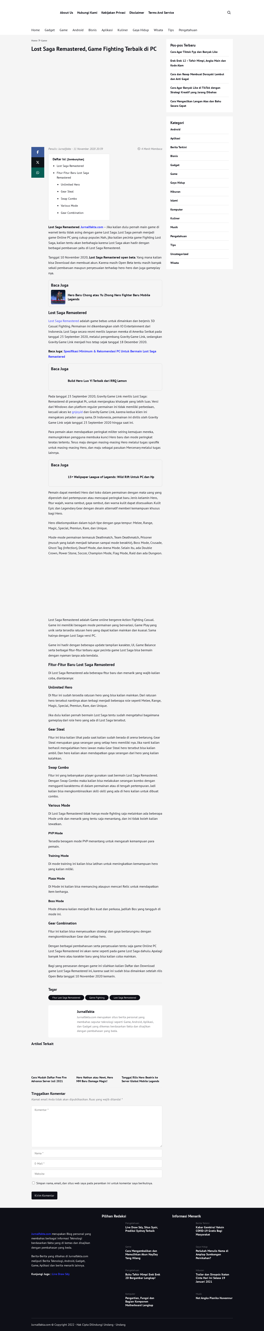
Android (78, 30)
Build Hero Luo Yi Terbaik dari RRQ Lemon (97, 381)
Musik (174, 227)
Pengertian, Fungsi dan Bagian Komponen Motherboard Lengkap (139, 1301)
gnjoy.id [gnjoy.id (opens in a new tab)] (77, 412)
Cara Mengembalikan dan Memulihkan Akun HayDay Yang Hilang (141, 1254)
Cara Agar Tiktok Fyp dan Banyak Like (194, 52)
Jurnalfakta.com (41, 1234)
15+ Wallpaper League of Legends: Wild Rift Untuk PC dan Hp (111, 477)
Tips (171, 30)
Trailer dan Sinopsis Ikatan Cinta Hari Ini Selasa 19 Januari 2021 (212, 1278)
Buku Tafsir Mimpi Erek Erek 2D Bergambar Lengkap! (142, 1276)
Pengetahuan (188, 30)
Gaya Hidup (141, 30)
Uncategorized (179, 254)
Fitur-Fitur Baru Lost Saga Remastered (73, 175)
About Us (66, 12)
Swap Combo (69, 198)
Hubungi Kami (87, 12)
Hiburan (175, 192)
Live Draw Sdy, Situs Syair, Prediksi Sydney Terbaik (141, 1229)
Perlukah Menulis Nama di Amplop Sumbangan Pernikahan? (212, 1254)
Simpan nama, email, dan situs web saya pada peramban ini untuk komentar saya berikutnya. (94, 1183)
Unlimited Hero (70, 184)
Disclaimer (136, 12)
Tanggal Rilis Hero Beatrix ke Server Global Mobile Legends (140, 1079)
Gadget (50, 30)
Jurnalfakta (64, 149)
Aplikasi (107, 30)
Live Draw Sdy (60, 1274)
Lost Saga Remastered (70, 166)
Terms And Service (161, 12)
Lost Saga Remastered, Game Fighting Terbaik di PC (94, 48)
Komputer (176, 209)
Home (35, 30)
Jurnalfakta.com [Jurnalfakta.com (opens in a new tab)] (92, 227)
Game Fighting (96, 997)
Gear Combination (72, 213)
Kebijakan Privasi (113, 12)
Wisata (158, 30)
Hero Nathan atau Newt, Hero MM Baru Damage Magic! (94, 1079)
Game (64, 30)
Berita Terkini (178, 147)
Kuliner (123, 30)
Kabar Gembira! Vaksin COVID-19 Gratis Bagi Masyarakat (210, 1230)
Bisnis (92, 30)
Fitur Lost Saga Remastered (66, 997)
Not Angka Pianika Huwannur (214, 1298)
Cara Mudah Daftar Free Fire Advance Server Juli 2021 (49, 1079)
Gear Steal (67, 191)
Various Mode (69, 205)
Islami (174, 200)
